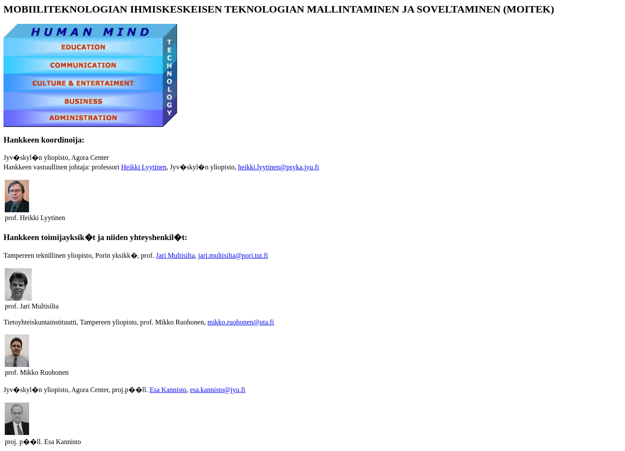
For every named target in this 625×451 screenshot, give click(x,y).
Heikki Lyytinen (143, 167)
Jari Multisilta (175, 255)
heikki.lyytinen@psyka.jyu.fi (278, 167)
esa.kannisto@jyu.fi (218, 389)
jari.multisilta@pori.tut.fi (233, 255)
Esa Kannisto (168, 389)
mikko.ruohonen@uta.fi (240, 322)
